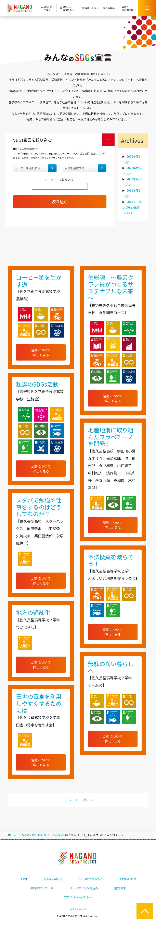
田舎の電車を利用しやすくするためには (39, 703)
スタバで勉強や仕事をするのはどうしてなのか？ (39, 507)
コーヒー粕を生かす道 (39, 280)
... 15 (84, 800)
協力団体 (120, 888)
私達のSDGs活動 (37, 384)
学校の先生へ (110, 8)
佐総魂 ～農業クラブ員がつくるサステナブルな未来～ (110, 287)
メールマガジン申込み (83, 888)
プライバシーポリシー (78, 897)
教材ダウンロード (41, 888)
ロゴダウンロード (78, 909)
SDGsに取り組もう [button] (67, 8)
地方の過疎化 (33, 612)
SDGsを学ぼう (53, 879)
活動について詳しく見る (41, 352)
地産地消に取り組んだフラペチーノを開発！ (110, 437)
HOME (24, 879)
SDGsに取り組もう (91, 879)
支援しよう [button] (89, 8)
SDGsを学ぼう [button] (46, 8)
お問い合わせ (127, 879)
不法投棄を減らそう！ (110, 560)
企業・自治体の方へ (128, 8)
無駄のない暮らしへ (110, 667)
